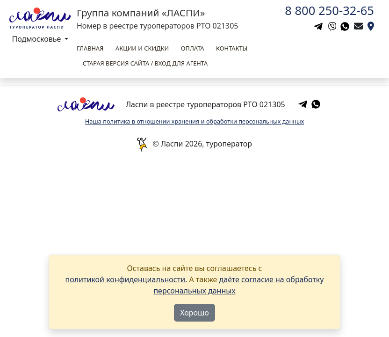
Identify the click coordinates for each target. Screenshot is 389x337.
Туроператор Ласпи (37, 26)
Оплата (192, 48)
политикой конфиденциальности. (126, 279)
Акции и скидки (142, 48)
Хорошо (194, 313)
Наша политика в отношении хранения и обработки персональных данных (194, 121)
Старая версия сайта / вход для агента (145, 63)
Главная (90, 48)
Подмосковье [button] (37, 39)
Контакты (231, 48)
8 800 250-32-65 (329, 10)
